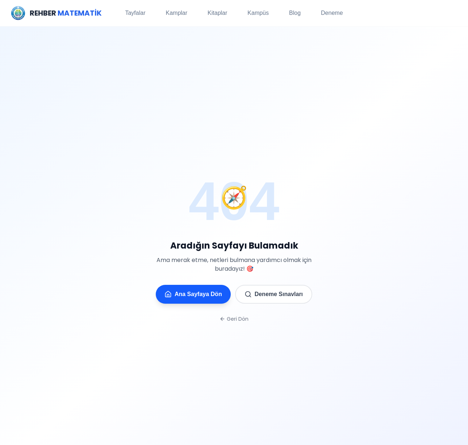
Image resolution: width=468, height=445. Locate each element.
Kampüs (258, 13)
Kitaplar (217, 13)
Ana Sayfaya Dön (193, 294)
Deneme (332, 13)
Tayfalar (135, 13)
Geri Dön (234, 319)
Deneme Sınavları (274, 294)
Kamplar (176, 13)
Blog (295, 13)
